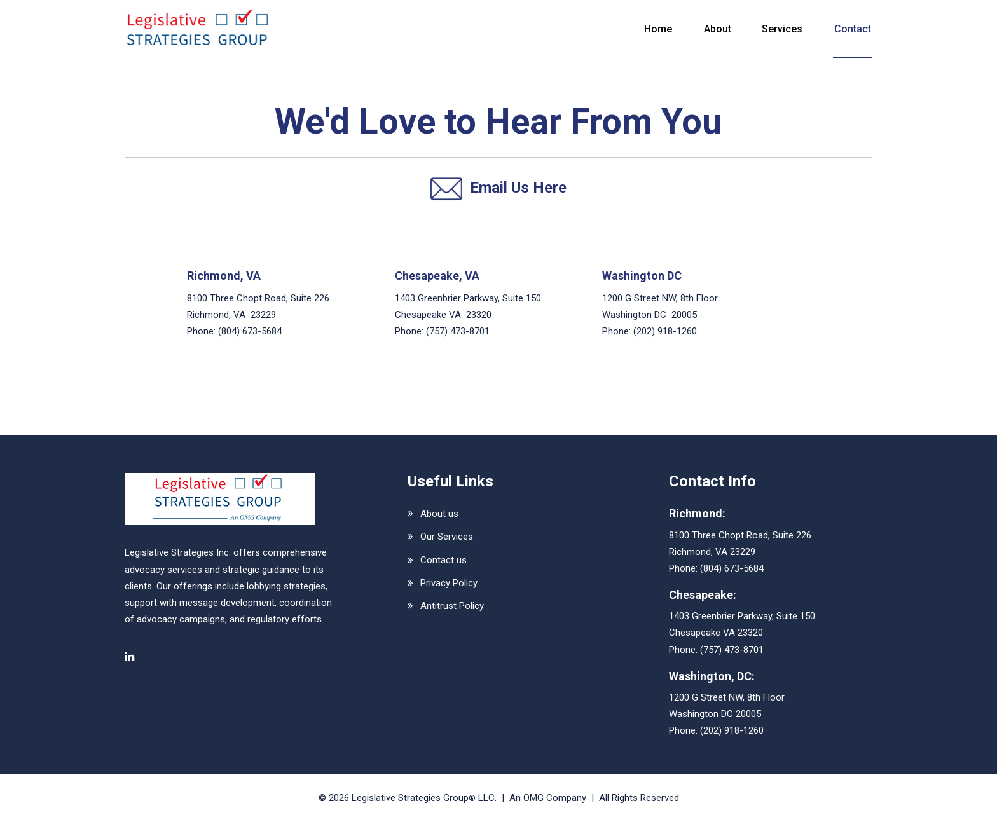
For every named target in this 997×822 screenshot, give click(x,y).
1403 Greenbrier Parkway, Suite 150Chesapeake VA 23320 (742, 624)
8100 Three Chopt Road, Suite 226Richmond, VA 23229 (740, 544)
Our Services (446, 536)
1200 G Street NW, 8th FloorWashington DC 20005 (727, 706)
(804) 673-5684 (250, 331)
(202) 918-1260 (665, 331)
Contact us (443, 560)
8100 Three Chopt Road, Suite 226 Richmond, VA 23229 (258, 306)
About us (439, 513)
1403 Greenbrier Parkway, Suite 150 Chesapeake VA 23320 (468, 306)
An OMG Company (547, 798)
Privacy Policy (449, 583)
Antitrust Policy (452, 606)
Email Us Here (498, 189)
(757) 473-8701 (458, 331)
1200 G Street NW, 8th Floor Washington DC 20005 (660, 306)
